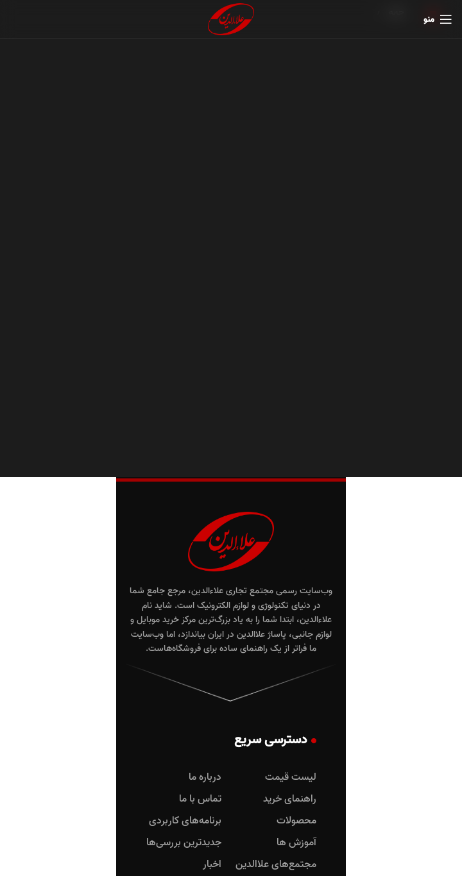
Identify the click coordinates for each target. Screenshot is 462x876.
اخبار (212, 864)
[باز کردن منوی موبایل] (438, 19)
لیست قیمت (290, 777)
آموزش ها (296, 842)
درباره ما (205, 777)
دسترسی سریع (275, 740)
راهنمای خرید (289, 799)
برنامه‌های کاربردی (185, 821)
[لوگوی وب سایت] (231, 19)
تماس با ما (200, 799)
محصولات (296, 821)
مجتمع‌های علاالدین (275, 864)
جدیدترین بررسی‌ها (183, 842)
